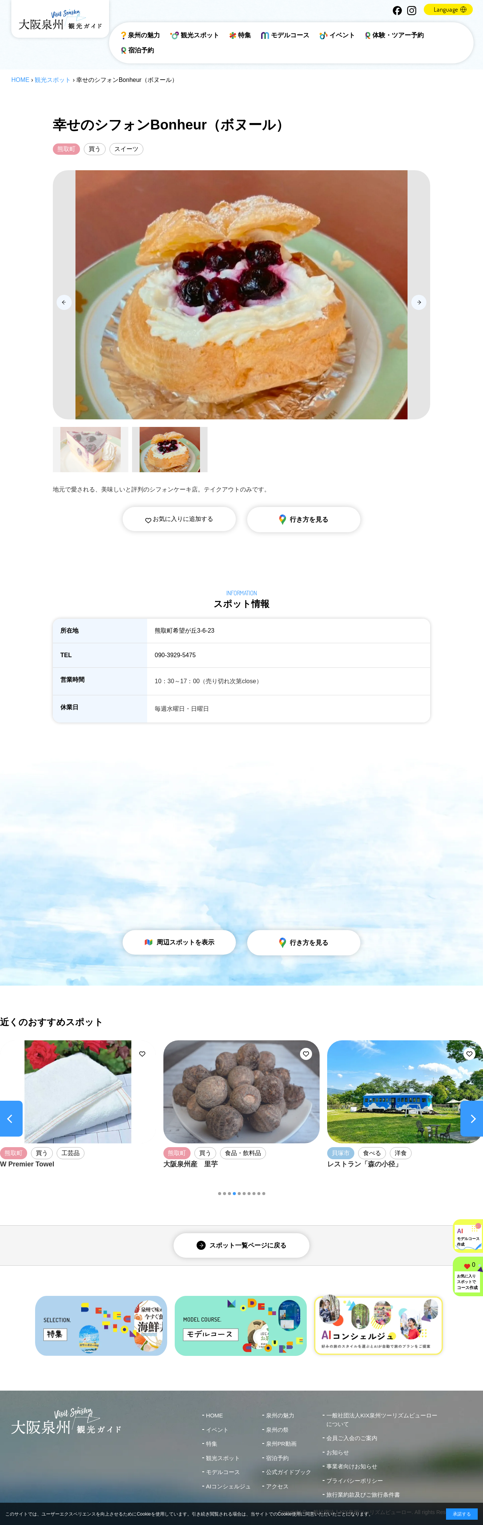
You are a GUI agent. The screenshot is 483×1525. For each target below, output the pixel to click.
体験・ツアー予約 (394, 35)
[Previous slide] (64, 302)
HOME (20, 80)
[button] (219, 1193)
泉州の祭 (277, 1429)
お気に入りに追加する (179, 519)
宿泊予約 (137, 50)
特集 (240, 35)
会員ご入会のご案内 (351, 1438)
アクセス (277, 1486)
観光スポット (195, 35)
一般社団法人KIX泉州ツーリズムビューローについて (381, 1419)
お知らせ (337, 1452)
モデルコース (285, 35)
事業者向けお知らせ (351, 1466)
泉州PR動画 (281, 1443)
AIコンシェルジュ (228, 1486)
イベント (337, 35)
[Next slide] (418, 302)
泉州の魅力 (140, 35)
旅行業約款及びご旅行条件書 (363, 1494)
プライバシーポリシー (354, 1480)
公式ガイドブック (288, 1472)
